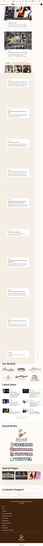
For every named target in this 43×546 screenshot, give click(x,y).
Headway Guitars (5, 520)
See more (21, 417)
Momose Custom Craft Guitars (8, 530)
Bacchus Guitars (5, 527)
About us (35, 4)
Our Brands (16, 4)
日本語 (38, 4)
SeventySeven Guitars (6, 523)
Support (31, 4)
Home (13, 4)
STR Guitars (4, 525)
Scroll (37, 355)
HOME (3, 508)
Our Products (27, 4)
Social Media (21, 4)
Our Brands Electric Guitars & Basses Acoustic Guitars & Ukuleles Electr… (18, 354)
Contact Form (22, 494)
